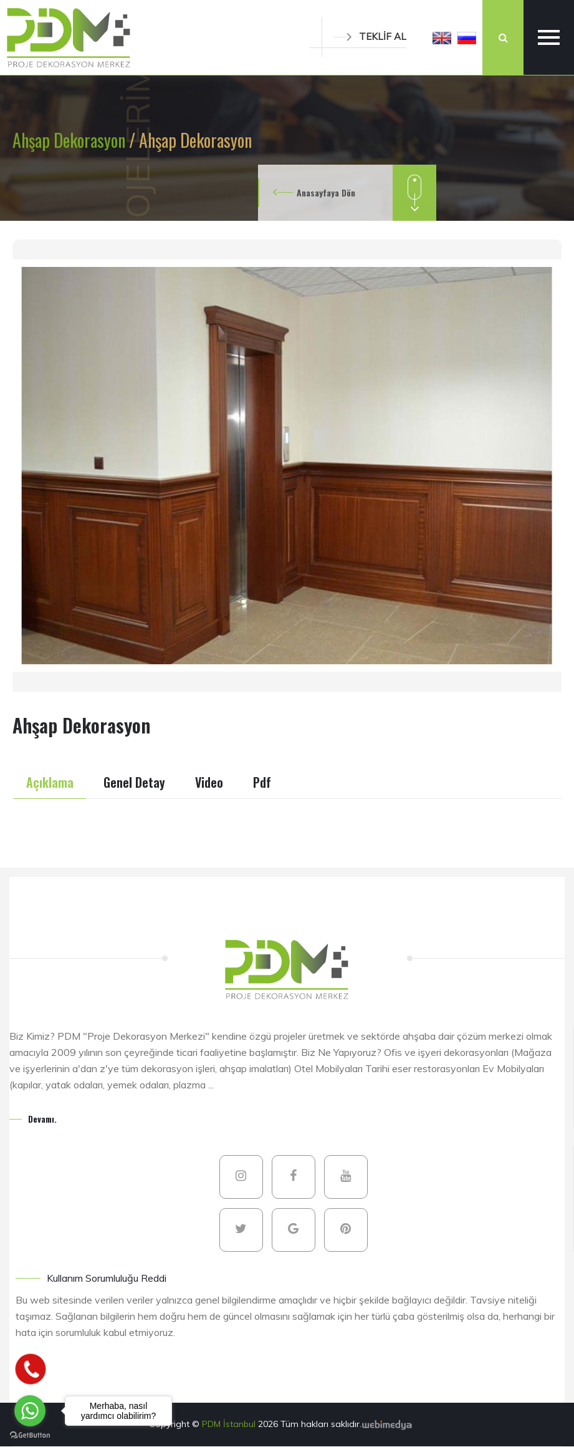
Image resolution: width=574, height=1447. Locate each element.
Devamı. (42, 1118)
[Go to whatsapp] (29, 1410)
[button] (442, 37)
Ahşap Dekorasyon (70, 140)
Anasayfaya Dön (326, 192)
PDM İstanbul (230, 1424)
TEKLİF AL (370, 36)
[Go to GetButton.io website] (30, 1434)
